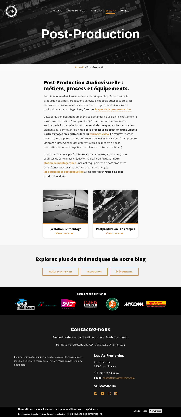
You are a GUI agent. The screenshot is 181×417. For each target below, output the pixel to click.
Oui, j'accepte (140, 411)
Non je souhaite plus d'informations (84, 414)
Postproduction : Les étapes (115, 229)
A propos (53, 11)
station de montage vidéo (60, 163)
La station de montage (65, 229)
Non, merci (155, 411)
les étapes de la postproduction (64, 171)
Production (94, 271)
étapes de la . (113, 109)
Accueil (79, 67)
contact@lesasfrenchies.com (119, 377)
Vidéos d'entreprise (60, 271)
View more (64, 233)
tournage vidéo (99, 134)
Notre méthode (75, 11)
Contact (128, 11)
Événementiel (124, 271)
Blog (112, 10)
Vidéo (96, 10)
